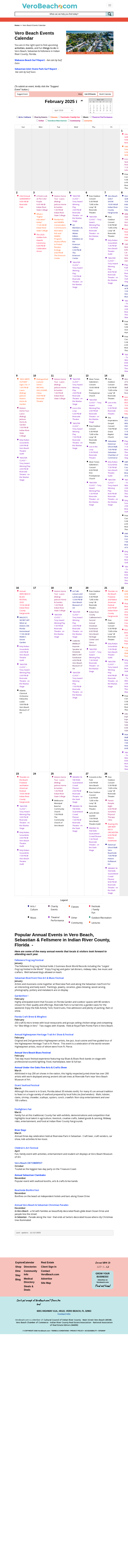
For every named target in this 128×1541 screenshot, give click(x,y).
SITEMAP (101, 1331)
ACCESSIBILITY (91, 1331)
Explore (19, 1262)
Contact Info (64, 1314)
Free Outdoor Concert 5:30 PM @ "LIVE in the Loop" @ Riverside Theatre (94, 204)
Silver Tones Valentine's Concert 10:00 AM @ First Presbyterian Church (94, 387)
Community (75, 120)
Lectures (88, 120)
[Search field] (64, 14)
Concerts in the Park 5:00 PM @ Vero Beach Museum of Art (95, 782)
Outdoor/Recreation (57, 120)
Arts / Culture (25, 117)
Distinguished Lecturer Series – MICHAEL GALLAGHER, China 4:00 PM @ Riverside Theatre (42, 390)
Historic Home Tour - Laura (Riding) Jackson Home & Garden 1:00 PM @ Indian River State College (24, 422)
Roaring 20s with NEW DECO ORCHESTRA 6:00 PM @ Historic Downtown (113, 832)
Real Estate (47, 1262)
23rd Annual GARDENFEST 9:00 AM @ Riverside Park (24, 201)
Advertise (46, 1278)
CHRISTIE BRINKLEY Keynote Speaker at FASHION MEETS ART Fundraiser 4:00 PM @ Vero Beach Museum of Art (77, 655)
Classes (54, 117)
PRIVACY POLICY (76, 1331)
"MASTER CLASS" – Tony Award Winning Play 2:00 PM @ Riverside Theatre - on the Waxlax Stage (24, 469)
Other (41, 120)
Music (85, 117)
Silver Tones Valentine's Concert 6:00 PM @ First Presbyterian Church (94, 470)
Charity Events (40, 117)
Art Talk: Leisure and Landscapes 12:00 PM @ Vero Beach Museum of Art (77, 599)
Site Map (46, 1283)
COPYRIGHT (29, 1331)
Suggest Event (22, 94)
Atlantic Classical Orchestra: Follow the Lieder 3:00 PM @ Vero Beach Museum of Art (24, 701)
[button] (71, 41)
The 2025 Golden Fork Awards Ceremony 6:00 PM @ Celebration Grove (41, 242)
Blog (18, 1279)
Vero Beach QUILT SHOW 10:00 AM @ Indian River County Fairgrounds (113, 204)
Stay (17, 1275)
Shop (18, 1266)
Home (17, 25)
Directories (30, 1266)
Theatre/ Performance (102, 117)
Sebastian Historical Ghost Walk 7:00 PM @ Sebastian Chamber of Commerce (113, 449)
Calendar (29, 1262)
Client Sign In (48, 1266)
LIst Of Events (90, 94)
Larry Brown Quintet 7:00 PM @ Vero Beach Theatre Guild (94, 818)
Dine (18, 1271)
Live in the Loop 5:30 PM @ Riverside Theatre (77, 413)
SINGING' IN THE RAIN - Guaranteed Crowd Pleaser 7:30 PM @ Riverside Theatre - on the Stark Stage (95, 839)
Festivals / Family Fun (70, 117)
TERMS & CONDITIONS (60, 1331)
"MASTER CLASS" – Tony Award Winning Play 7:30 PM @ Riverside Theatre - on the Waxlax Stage (95, 227)
